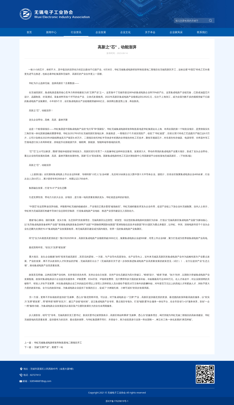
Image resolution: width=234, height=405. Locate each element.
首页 (29, 32)
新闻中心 (51, 32)
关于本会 (150, 32)
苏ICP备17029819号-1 (117, 401)
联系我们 (202, 32)
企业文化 (125, 32)
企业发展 (101, 32)
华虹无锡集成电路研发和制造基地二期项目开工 (58, 342)
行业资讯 (76, 32)
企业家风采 (176, 32)
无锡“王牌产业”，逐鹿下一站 (48, 347)
